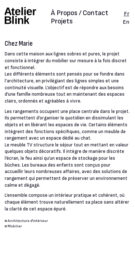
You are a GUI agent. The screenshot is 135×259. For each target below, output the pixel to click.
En (126, 22)
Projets (62, 21)
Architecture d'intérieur (28, 220)
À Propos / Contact (79, 13)
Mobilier (15, 226)
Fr (126, 13)
